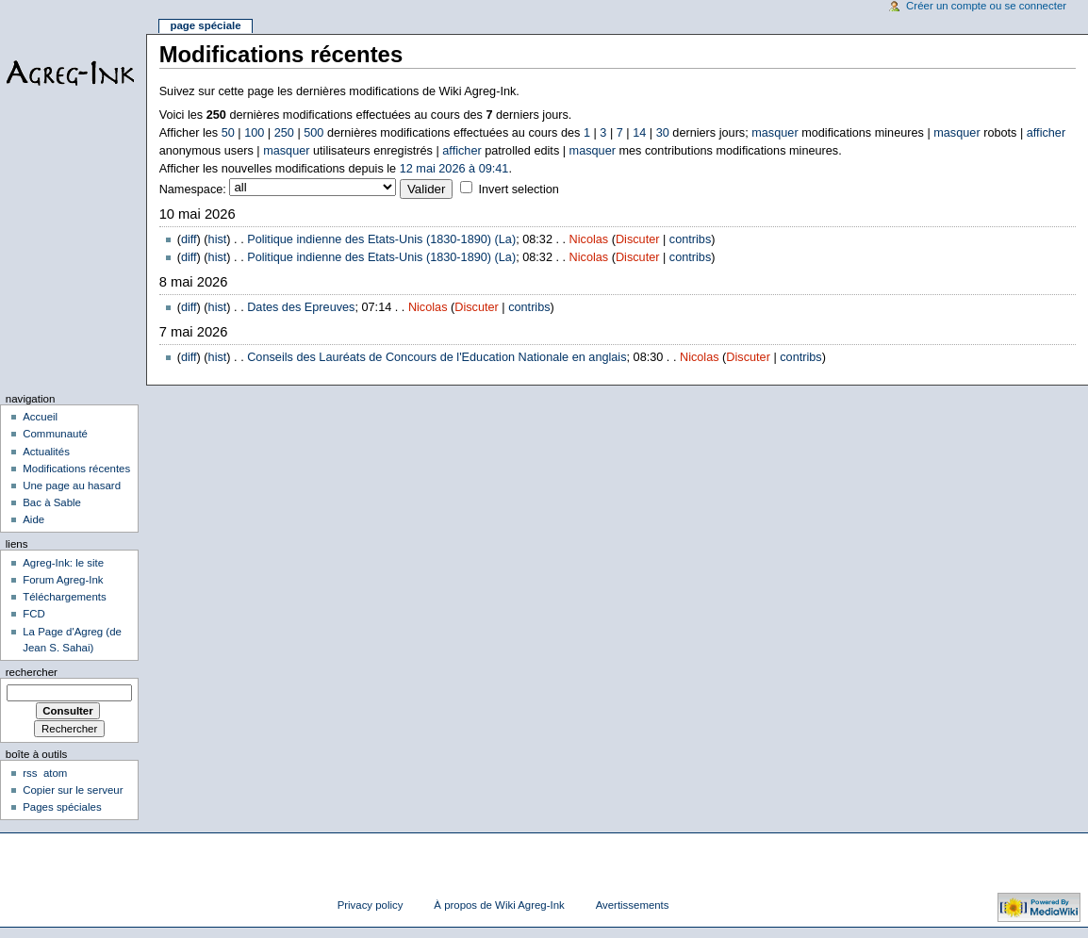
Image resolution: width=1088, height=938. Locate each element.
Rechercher (32, 672)
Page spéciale (205, 25)
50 (228, 133)
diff (189, 239)
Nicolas (589, 239)
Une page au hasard (72, 485)
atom (55, 773)
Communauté (55, 433)
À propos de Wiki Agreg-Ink (499, 905)
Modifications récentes (76, 468)
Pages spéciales (62, 807)
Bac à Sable (52, 502)
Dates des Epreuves (300, 307)
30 (662, 133)
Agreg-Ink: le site (63, 562)
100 (254, 133)
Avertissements (632, 905)
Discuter (638, 239)
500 (313, 133)
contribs (690, 239)
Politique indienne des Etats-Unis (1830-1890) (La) (381, 239)
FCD (34, 613)
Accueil (40, 416)
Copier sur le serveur (73, 790)
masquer (774, 133)
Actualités (46, 451)
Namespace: (192, 189)
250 (284, 133)
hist (217, 239)
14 (639, 133)
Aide (33, 519)
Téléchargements (65, 596)
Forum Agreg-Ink (63, 579)
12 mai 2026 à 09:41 (454, 168)
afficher (1046, 133)
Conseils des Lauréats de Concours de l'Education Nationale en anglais (436, 357)
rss (30, 773)
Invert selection (518, 189)
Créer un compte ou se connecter (986, 5)
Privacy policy (371, 905)
